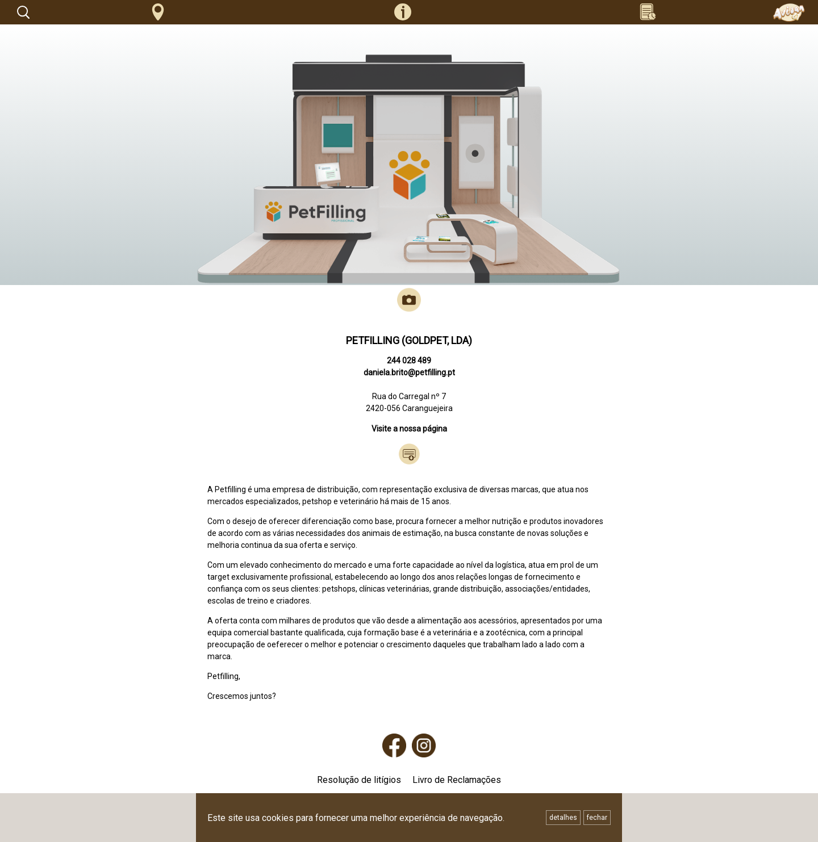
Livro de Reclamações (456, 779)
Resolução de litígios (359, 779)
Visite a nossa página (409, 428)
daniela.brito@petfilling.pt (409, 372)
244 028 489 (409, 360)
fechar (597, 818)
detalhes (563, 818)
